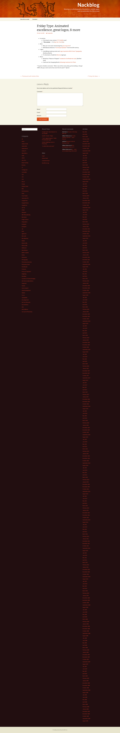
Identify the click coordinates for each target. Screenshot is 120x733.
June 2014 (85, 470)
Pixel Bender (24, 266)
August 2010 (85, 579)
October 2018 (86, 347)
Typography (50, 33)
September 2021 (86, 264)
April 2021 (85, 276)
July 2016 (85, 411)
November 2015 (86, 430)
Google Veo (24, 205)
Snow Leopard (25, 288)
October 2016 (86, 404)
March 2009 (85, 619)
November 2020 (86, 288)
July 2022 (85, 240)
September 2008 (86, 633)
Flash (23, 193)
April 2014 (85, 475)
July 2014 (85, 467)
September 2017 (86, 378)
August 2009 (85, 607)
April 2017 (85, 389)
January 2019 (86, 340)
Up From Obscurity (26, 302)
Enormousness (25, 191)
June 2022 (85, 243)
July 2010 (85, 581)
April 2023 (85, 219)
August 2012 (85, 522)
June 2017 (85, 385)
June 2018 (85, 356)
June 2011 (85, 555)
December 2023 (86, 200)
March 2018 (85, 363)
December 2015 (86, 427)
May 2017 (85, 387)
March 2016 (85, 420)
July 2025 (85, 155)
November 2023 (86, 203)
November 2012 (86, 515)
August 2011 (85, 550)
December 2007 (86, 654)
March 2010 (85, 590)
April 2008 (85, 645)
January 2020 (86, 311)
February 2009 (86, 621)
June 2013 (85, 498)
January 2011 (86, 567)
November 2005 (86, 713)
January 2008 (86, 652)
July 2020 (85, 297)
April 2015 (85, 446)
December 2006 (86, 683)
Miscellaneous (25, 238)
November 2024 (86, 174)
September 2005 (86, 718)
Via (63, 42)
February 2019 (86, 337)
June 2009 (85, 612)
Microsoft (24, 236)
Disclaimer (34, 19)
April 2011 (85, 560)
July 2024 (85, 184)
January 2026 (86, 141)
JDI (22, 229)
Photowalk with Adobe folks (29, 76)
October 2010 (86, 574)
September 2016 (86, 406)
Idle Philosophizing (26, 214)
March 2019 (85, 335)
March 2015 (85, 449)
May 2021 (85, 273)
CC (22, 167)
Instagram (24, 224)
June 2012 (85, 527)
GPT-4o (23, 207)
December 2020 (86, 285)
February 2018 (86, 366)
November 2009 (86, 600)
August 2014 (85, 465)
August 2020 (85, 295)
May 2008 (85, 642)
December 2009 (86, 598)
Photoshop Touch (26, 264)
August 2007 (85, 664)
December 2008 (86, 626)
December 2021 (86, 257)
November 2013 (86, 486)
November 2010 (86, 572)
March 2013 (85, 505)
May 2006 (85, 699)
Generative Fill (25, 198)
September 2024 (86, 179)
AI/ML (23, 155)
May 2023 (85, 217)
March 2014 (85, 477)
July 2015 (85, 439)
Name (39, 109)
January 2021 (86, 283)
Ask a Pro (24, 160)
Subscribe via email (24, 19)
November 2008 (86, 628)
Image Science (25, 219)
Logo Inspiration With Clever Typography (71, 51)
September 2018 (86, 349)
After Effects (24, 153)
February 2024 (86, 195)
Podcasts (24, 269)
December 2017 (86, 370)
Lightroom (24, 233)
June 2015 (85, 441)
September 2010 (86, 576)
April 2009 (85, 616)
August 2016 (85, 408)
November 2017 (86, 373)
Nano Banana (25, 250)
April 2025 (85, 162)
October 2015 (86, 432)
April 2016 (85, 418)
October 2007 (86, 659)
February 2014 (86, 479)
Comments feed (45, 160)
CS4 (22, 174)
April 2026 (85, 134)
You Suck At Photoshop (27, 311)
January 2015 (86, 453)
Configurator (25, 169)
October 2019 (86, 318)
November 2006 (86, 685)
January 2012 (86, 538)
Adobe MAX (24, 146)
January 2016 (86, 425)
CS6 (22, 179)
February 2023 (86, 224)
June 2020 (85, 299)
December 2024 (86, 172)
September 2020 (86, 292)
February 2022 (86, 252)
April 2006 (85, 702)
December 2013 (86, 484)
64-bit (23, 141)
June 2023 (85, 214)
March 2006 (85, 704)
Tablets (23, 292)
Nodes (23, 255)
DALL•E (23, 181)
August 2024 (85, 181)
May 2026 (85, 132)
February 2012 (86, 536)
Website (39, 115)
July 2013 (85, 496)
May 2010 (85, 586)
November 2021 (86, 259)
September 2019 (86, 321)
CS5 (22, 177)
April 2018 (85, 361)
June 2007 (85, 669)
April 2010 (85, 588)
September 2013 (86, 491)
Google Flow (24, 200)
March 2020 (85, 307)
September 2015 (86, 434)
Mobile (23, 240)
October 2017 (86, 375)
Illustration (24, 217)
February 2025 (86, 167)
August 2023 (85, 210)
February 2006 (86, 706)
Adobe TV (24, 151)
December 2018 (86, 342)
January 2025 (86, 169)
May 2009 (85, 614)
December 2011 (86, 541)
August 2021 (85, 266)
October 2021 (86, 262)
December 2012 (86, 512)
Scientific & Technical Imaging (28, 278)
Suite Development (26, 290)
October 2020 (86, 290)
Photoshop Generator (27, 262)
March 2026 (85, 136)
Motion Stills (24, 243)
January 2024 (86, 198)
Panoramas (24, 257)
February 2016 (86, 423)
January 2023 (86, 226)
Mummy (59, 55)
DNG (23, 188)
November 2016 (86, 401)
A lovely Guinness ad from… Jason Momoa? (68, 137)
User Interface (25, 304)
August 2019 (85, 323)
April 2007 (85, 673)
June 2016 (85, 413)
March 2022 (85, 250)
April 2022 (85, 247)
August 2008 (85, 635)
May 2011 (85, 557)
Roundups (24, 276)
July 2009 (85, 609)
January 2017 (86, 396)
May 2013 (85, 501)
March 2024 (85, 193)
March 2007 (85, 676)
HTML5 (23, 210)
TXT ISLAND (60, 40)
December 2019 (86, 314)
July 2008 (85, 638)
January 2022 (86, 255)
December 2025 (86, 143)
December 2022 (86, 229)
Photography (25, 259)
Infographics (24, 222)
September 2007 (86, 661)
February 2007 (86, 678)
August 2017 (85, 380)
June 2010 (85, 583)
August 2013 (85, 493)
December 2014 (86, 456)
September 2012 (86, 519)
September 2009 (86, 605)
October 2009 (86, 602)
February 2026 (86, 139)
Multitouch (24, 248)
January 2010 (86, 595)
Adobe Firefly (25, 143)
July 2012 (85, 524)
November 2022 (86, 231)
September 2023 (86, 207)
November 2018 (86, 344)
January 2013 (86, 510)
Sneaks (23, 285)
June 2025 (85, 158)
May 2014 (85, 472)
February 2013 (86, 508)
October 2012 (86, 517)
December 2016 (86, 399)
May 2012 (85, 529)
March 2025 (85, 165)
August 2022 (85, 238)
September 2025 (86, 150)
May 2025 (85, 160)
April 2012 (85, 531)
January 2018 (86, 368)
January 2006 (86, 709)
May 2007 (85, 671)
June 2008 (85, 640)
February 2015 (86, 451)
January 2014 (86, 482)
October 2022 (86, 233)
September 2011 (86, 548)
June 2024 (85, 186)
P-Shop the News (94, 76)
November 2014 (86, 458)
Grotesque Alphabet (61, 47)
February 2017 (86, 394)
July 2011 (85, 553)
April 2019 (85, 333)
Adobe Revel (25, 148)
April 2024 (85, 191)
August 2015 (85, 437)
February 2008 (86, 650)
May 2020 (85, 302)
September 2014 (86, 463)
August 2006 (85, 692)
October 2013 (86, 489)
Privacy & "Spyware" (26, 271)
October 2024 (86, 176)
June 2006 (85, 697)
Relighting (24, 274)
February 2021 (86, 281)
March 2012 (85, 534)
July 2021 (85, 269)
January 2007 (86, 680)
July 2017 (85, 382)
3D (22, 139)
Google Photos (25, 203)
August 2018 (85, 352)
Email (39, 112)
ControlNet (24, 172)
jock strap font (66, 45)
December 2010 (86, 569)
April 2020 (85, 304)
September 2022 (86, 236)
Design (23, 184)
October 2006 (86, 687)
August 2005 (85, 721)
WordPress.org (45, 163)
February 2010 (86, 593)
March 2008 (85, 647)
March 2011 (85, 562)
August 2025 (85, 153)
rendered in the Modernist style (68, 58)
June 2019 (85, 328)
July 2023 (85, 212)
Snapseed (24, 283)
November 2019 (86, 316)
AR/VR (23, 158)
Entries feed (45, 158)
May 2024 (85, 188)
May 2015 (85, 444)
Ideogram (24, 212)
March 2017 (85, 392)
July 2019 (85, 326)
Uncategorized (25, 300)
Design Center (25, 186)
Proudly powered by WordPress (60, 730)
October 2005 (86, 716)
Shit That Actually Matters (27, 281)
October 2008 (86, 631)
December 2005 (86, 711)
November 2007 (86, 657)
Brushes (23, 165)
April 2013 (85, 503)
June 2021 (85, 271)
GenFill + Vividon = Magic (47, 136)
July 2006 (85, 695)
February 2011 (86, 564)
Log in (43, 156)
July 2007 (85, 666)
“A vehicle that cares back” (48, 146)
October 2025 (86, 148)
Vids (23, 307)
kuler (23, 231)
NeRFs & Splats (25, 252)
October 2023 (86, 205)
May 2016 (85, 415)
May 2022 (85, 245)
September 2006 (86, 690)
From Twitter (25, 195)
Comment (40, 91)
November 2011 (86, 543)
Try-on (23, 295)
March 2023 (85, 221)
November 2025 (86, 146)
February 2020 (86, 309)
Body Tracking (25, 162)
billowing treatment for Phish (68, 62)
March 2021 (85, 278)
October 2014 (86, 460)
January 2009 (86, 624)
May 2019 (85, 330)
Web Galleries (25, 309)
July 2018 (85, 354)
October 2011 (86, 546)
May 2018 (85, 359)
